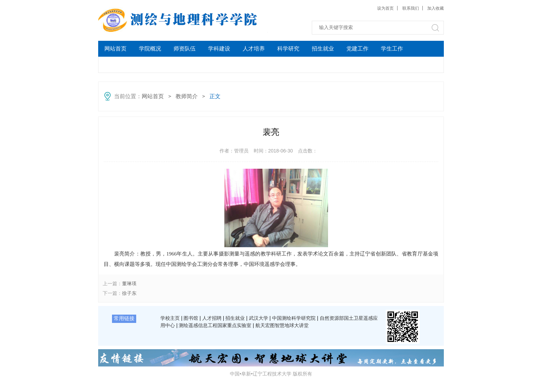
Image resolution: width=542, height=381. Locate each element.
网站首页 (115, 49)
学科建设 (219, 49)
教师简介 (187, 96)
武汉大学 (258, 318)
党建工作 (357, 49)
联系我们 (410, 8)
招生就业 (323, 49)
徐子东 (129, 293)
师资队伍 (185, 49)
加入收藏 (435, 8)
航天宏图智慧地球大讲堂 (282, 325)
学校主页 (170, 318)
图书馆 (191, 318)
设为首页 (385, 8)
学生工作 (392, 49)
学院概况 (150, 49)
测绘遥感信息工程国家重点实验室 (215, 325)
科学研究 (288, 49)
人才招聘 (212, 318)
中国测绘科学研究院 (294, 318)
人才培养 (254, 49)
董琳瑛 (129, 283)
